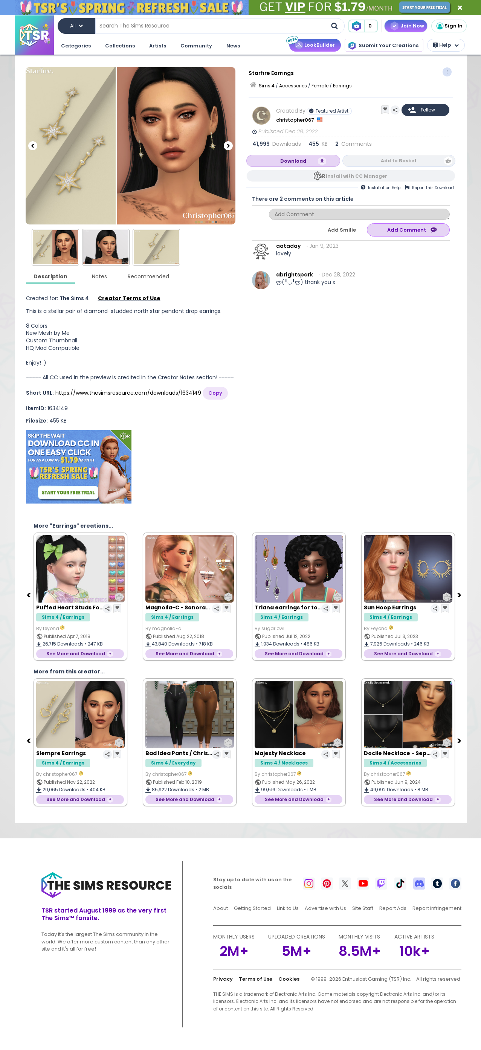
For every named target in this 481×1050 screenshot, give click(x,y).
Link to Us (288, 908)
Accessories (293, 85)
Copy (215, 393)
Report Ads (392, 908)
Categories (76, 45)
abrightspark (294, 274)
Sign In (449, 26)
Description (50, 276)
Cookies (288, 979)
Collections (120, 45)
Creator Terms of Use (129, 298)
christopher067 (295, 120)
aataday (288, 246)
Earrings (342, 85)
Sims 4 (267, 85)
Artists (157, 45)
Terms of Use (255, 979)
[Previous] (32, 145)
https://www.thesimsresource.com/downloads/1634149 (128, 393)
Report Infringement (436, 908)
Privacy (223, 979)
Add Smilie (342, 230)
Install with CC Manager (356, 176)
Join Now (412, 25)
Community (196, 45)
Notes (99, 276)
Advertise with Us (325, 908)
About (220, 908)
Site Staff (362, 908)
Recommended (148, 276)
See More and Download (75, 653)
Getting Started (252, 908)
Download (293, 161)
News (233, 45)
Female (320, 85)
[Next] (228, 145)
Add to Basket (399, 160)
